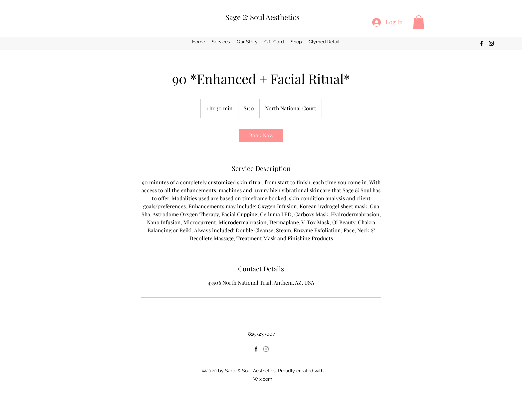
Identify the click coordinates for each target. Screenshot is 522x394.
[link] (261, 135)
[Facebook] (481, 43)
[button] (418, 22)
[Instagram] (491, 43)
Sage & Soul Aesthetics (262, 17)
